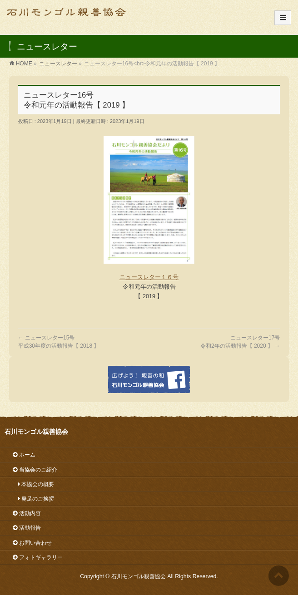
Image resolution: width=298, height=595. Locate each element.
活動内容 (27, 513)
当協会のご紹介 (35, 470)
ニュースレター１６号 (149, 277)
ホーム (24, 455)
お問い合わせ (32, 543)
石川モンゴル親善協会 (138, 576)
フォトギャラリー (38, 557)
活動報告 (27, 528)
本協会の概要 (33, 484)
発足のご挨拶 (33, 499)
